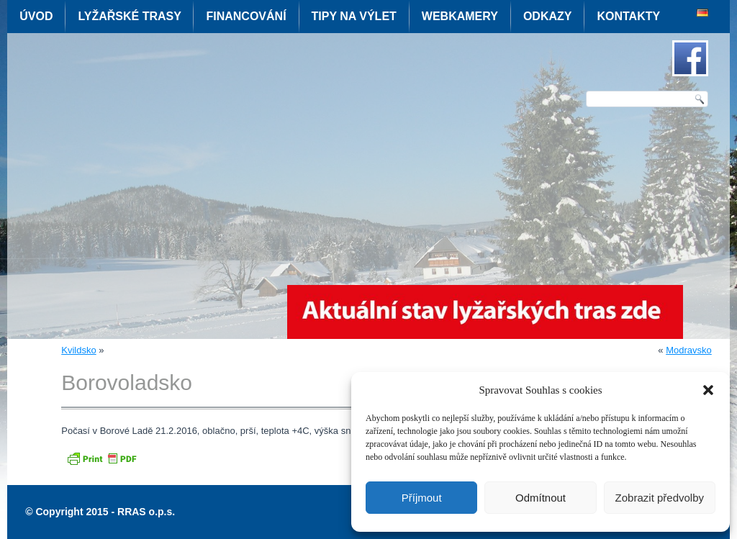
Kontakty (628, 16)
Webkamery (460, 16)
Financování (246, 16)
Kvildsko (78, 350)
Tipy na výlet (354, 16)
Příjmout (422, 498)
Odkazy (547, 16)
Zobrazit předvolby (659, 498)
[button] (708, 390)
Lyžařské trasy (129, 16)
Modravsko (689, 350)
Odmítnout (540, 498)
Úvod (36, 16)
